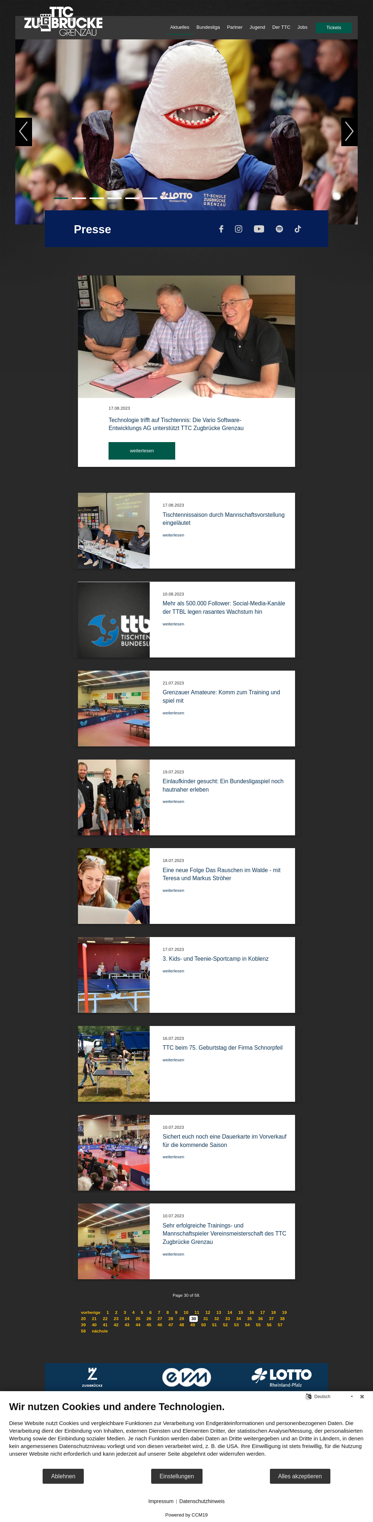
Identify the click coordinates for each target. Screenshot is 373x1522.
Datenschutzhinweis (202, 1501)
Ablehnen (63, 1476)
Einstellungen (177, 1476)
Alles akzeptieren (300, 1476)
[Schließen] (362, 1396)
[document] (186, 1434)
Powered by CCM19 (186, 1515)
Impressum (160, 1501)
